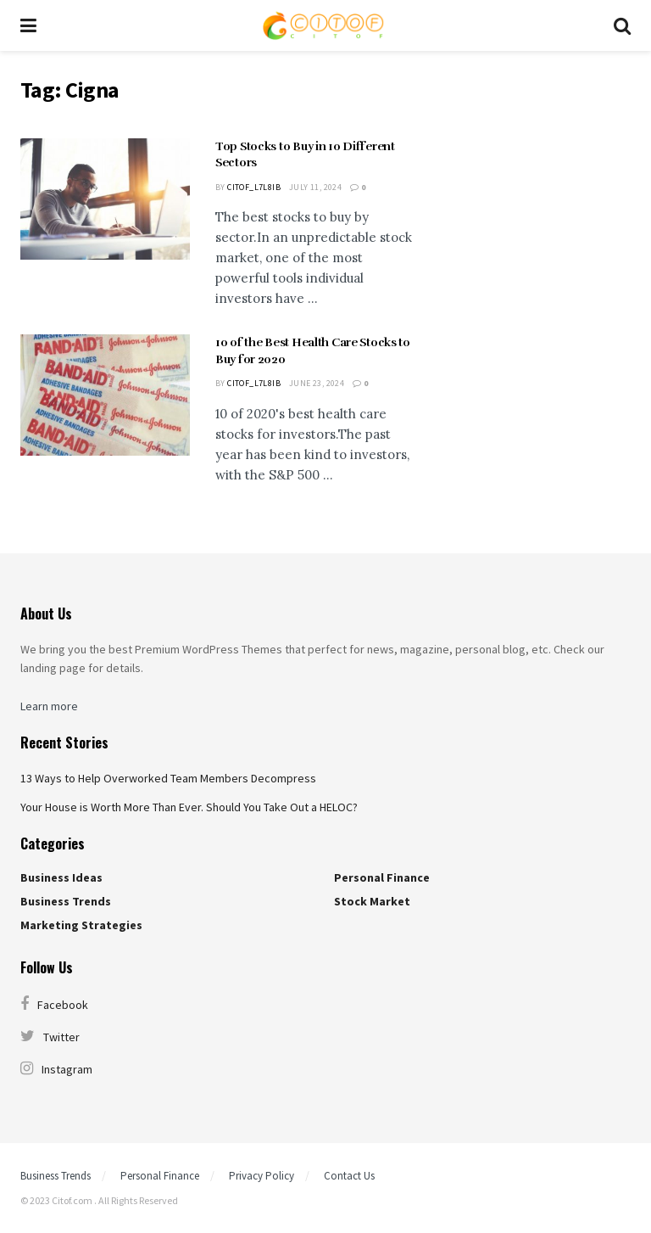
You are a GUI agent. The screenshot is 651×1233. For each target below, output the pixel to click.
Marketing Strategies (81, 925)
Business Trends (65, 901)
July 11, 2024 (315, 187)
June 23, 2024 (316, 383)
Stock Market (372, 901)
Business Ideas (61, 877)
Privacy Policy (261, 1176)
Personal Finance (382, 877)
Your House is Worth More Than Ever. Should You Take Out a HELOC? (189, 807)
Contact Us (349, 1176)
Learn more (49, 706)
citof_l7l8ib (254, 187)
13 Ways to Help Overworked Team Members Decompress (168, 778)
